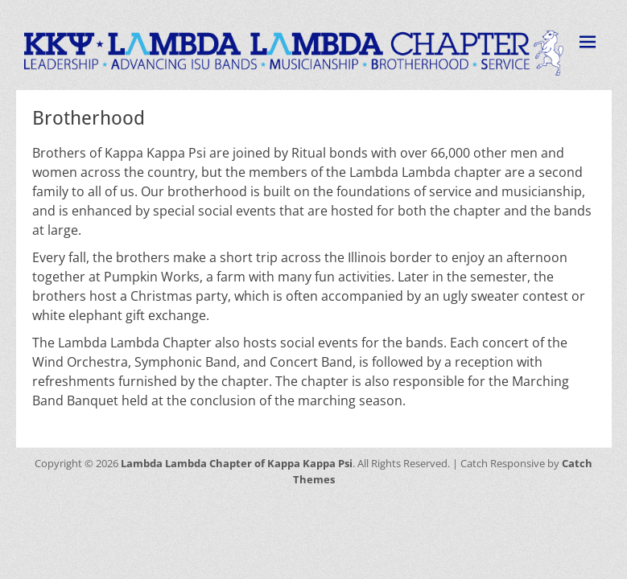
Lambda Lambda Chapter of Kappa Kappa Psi (237, 463)
